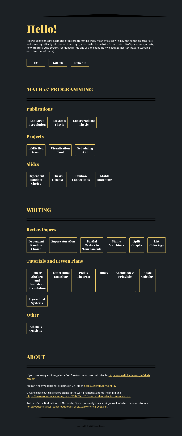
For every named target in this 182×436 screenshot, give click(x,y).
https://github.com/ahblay (100, 385)
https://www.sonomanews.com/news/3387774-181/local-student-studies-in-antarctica (79, 396)
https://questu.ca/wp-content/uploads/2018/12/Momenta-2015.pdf (67, 406)
